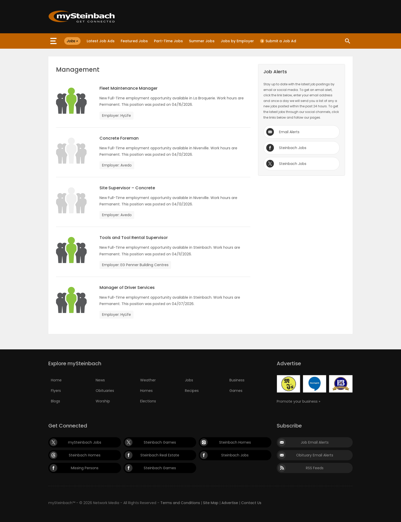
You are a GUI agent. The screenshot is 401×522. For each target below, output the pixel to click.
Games (235, 390)
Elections (148, 401)
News (100, 380)
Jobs (189, 380)
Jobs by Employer (237, 41)
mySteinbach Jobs (84, 442)
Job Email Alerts (315, 442)
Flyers (56, 390)
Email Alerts (289, 131)
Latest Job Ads (101, 41)
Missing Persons (84, 468)
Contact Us (251, 502)
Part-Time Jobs (168, 41)
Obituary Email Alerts (314, 455)
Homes (146, 390)
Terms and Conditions (180, 502)
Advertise (229, 502)
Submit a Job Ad (278, 41)
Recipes (192, 390)
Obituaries (105, 390)
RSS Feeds (315, 468)
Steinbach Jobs (292, 147)
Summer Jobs (202, 41)
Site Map (210, 502)
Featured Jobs (134, 41)
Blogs (55, 401)
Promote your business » (298, 401)
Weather (148, 380)
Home (56, 380)
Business (236, 380)
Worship (103, 401)
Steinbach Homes (235, 442)
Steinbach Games (160, 442)
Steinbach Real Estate (159, 455)
